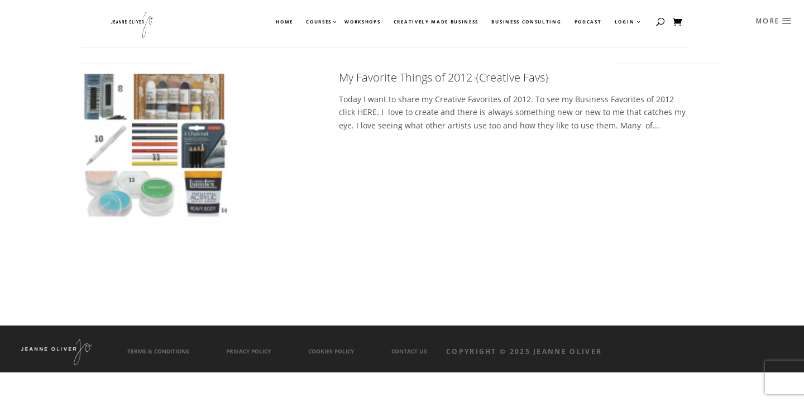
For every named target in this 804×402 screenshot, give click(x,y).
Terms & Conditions (158, 351)
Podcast (588, 22)
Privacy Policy (248, 351)
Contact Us (409, 351)
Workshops (362, 22)
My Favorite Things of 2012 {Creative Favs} (444, 77)
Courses (318, 22)
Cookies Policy (331, 351)
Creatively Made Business (436, 22)
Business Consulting (526, 22)
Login (624, 22)
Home (284, 22)
